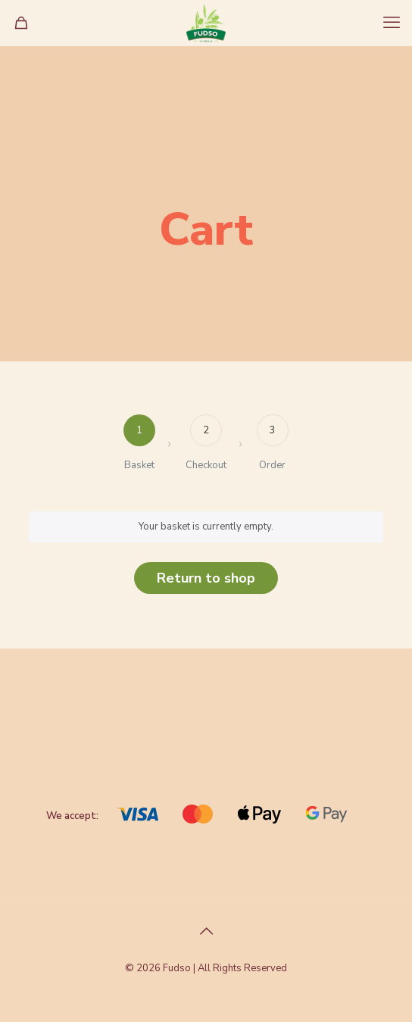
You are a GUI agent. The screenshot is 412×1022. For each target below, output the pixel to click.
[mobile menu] (391, 23)
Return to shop (206, 578)
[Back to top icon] (206, 932)
